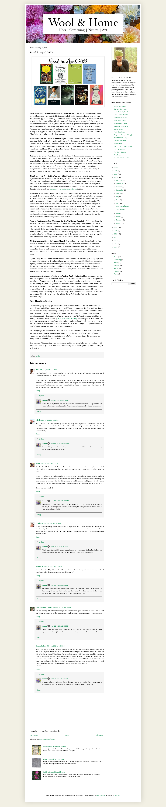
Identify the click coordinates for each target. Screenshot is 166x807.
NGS (38, 370)
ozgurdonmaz (100, 795)
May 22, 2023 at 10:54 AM (62, 607)
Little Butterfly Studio (121, 112)
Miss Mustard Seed (120, 123)
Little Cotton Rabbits (121, 115)
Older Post (99, 735)
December (120, 180)
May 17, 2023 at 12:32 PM (49, 370)
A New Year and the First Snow (53, 759)
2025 (116, 171)
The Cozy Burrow (120, 152)
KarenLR (39, 566)
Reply (38, 391)
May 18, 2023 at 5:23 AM (49, 463)
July (117, 197)
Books (38, 356)
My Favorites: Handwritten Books (54, 746)
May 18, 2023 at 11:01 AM (60, 501)
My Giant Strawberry (121, 126)
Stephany (39, 523)
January (119, 223)
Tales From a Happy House (123, 146)
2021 (116, 231)
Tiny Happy (118, 155)
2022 (116, 227)
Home (67, 735)
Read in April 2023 (122, 206)
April (118, 213)
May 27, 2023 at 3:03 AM (55, 646)
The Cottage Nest (119, 149)
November (120, 183)
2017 (116, 237)
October (119, 187)
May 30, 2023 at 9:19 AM (59, 679)
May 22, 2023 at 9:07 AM (59, 547)
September (120, 190)
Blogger (117, 795)
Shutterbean (118, 143)
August (119, 193)
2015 (116, 244)
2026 (116, 167)
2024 (116, 174)
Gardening (117, 260)
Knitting (116, 265)
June (118, 200)
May (118, 203)
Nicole (38, 420)
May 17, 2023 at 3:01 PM (49, 420)
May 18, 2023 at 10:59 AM (60, 443)
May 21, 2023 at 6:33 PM (52, 523)
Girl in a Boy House (120, 109)
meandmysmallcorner (44, 607)
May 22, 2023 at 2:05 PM (59, 585)
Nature (116, 268)
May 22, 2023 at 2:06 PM (59, 626)
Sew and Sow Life (120, 140)
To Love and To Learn (121, 158)
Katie (38, 463)
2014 (116, 247)
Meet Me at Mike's (120, 121)
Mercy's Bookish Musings (67, 318)
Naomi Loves (118, 129)
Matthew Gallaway (120, 118)
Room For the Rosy (120, 138)
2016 (116, 240)
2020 (116, 234)
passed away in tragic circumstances (63, 189)
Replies (41, 396)
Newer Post (34, 735)
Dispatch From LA (120, 106)
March (118, 217)
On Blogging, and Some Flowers (54, 772)
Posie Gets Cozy (119, 132)
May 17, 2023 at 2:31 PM (59, 400)
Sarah (44, 400)
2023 (116, 177)
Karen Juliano (41, 646)
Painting (116, 271)
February (119, 220)
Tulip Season (120, 209)
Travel (116, 274)
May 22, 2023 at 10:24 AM (53, 566)
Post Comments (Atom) (47, 739)
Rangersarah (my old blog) (123, 135)
